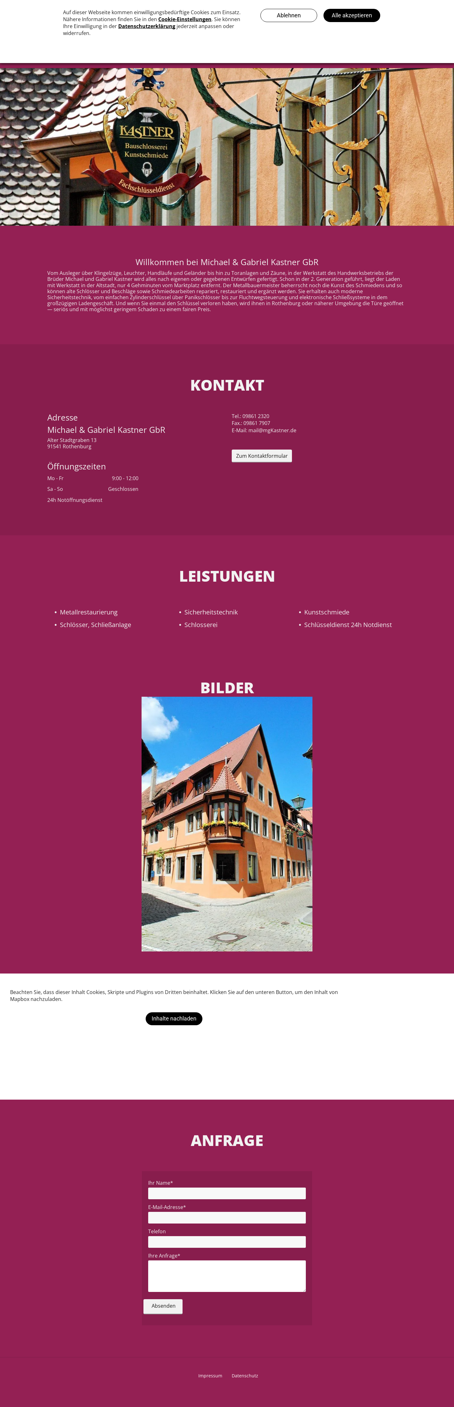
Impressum (210, 1376)
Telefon (157, 1231)
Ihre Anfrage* (164, 1255)
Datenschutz (245, 1376)
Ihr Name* (160, 1182)
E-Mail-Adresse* (167, 1207)
